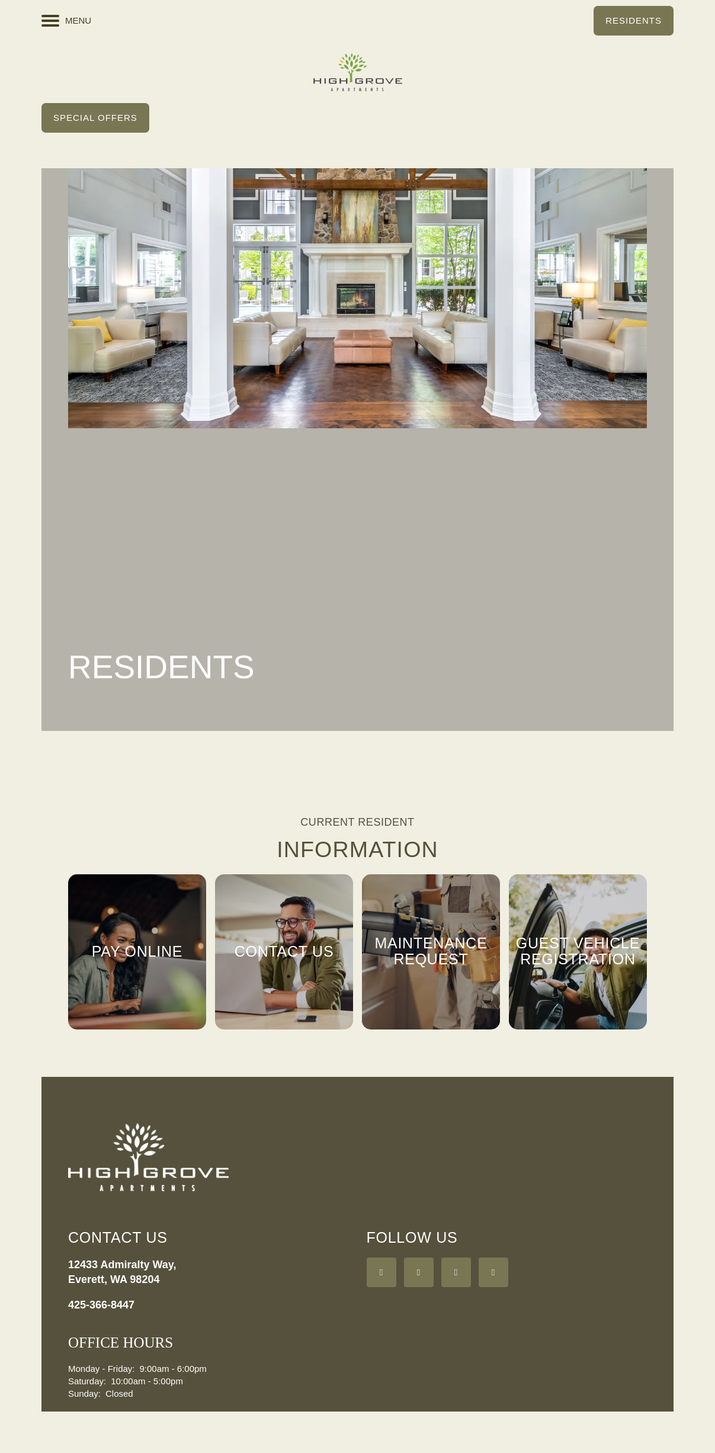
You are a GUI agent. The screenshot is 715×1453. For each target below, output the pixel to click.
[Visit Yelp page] (419, 1272)
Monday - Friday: (101, 1369)
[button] (634, 21)
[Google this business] (456, 1272)
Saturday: (87, 1381)
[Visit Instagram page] (493, 1272)
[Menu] (66, 20)
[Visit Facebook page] (381, 1272)
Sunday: (84, 1393)
